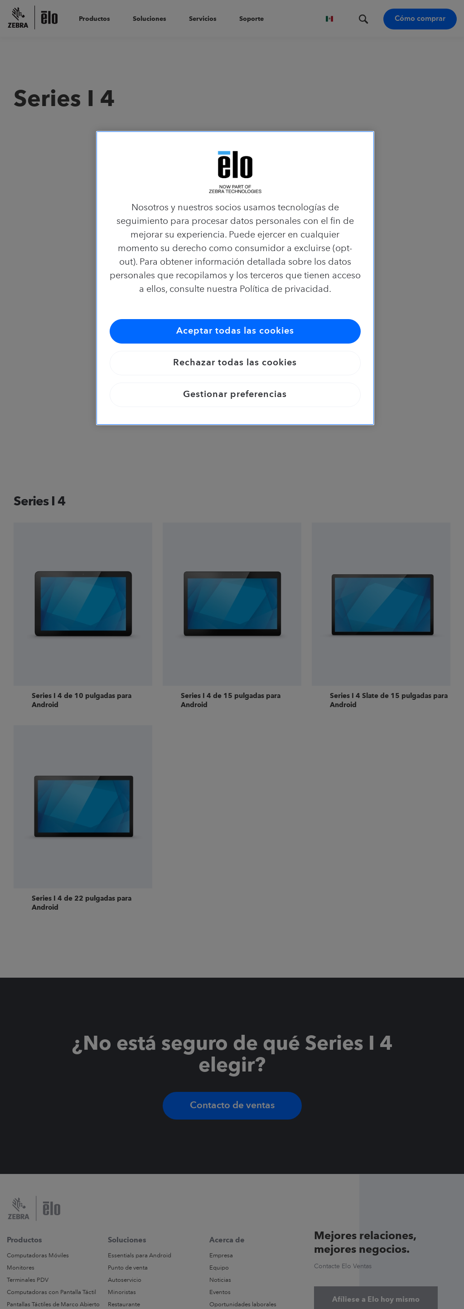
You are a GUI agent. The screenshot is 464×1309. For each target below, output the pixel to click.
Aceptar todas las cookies (235, 331)
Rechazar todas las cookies (235, 363)
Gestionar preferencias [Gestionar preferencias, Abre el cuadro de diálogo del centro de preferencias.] (235, 394)
